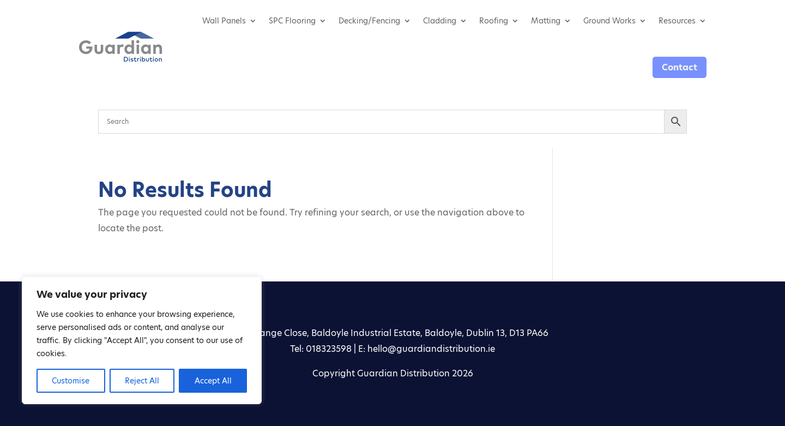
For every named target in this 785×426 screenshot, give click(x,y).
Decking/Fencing (369, 20)
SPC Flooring (292, 20)
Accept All (213, 380)
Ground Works (609, 20)
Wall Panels (224, 20)
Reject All (142, 380)
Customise (70, 380)
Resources (677, 20)
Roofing (493, 20)
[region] (142, 340)
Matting (545, 20)
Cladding (439, 20)
